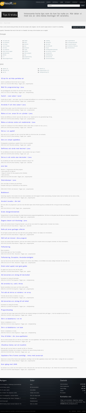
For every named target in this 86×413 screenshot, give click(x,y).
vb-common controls (51, 51)
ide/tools (26, 44)
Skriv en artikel (33, 404)
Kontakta (74, 411)
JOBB (61, 2)
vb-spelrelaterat (71, 40)
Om (70, 411)
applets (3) (5, 68)
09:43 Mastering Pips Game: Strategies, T (10, 398)
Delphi (25, 40)
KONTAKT (74, 2)
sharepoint (48, 42)
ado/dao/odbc (6, 53)
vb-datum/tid (49, 53)
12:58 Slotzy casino (5, 387)
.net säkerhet (6, 49)
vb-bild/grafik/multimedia (52, 49)
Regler (79, 411)
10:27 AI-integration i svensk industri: (9, 395)
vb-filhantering (49, 55)
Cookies (84, 411)
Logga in (82, 2)
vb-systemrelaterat (71, 44)
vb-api (47, 47)
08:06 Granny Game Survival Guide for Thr (10, 404)
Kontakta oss (33, 398)
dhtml (25, 42)
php (25, 55)
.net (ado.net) (6, 40)
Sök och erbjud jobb (35, 395)
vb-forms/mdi (49, 56)
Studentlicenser (34, 401)
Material (55, 2)
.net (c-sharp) (6, 46)
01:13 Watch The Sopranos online (8, 392)
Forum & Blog (40, 2)
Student (67, 2)
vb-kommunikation (50, 58)
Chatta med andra (34, 392)
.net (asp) (5, 44)
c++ (3, 56)
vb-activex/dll (49, 46)
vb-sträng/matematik (72, 42)
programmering (28, 56)
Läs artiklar (33, 390)
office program (27, 53)
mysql (25, 49)
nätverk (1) (42, 68)
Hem (1, 23)
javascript (26, 47)
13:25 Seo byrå (4, 401)
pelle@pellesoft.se (73, 403)
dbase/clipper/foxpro (8, 58)
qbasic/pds (26, 58)
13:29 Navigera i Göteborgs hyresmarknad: (10, 384)
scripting (48, 40)
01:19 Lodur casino (4, 390)
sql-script (48, 44)
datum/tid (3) (6, 70)
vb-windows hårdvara (72, 46)
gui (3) (4, 72)
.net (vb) (5, 47)
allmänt (4, 55)
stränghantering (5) (44, 72)
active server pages (7, 51)
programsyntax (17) (44, 70)
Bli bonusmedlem (34, 387)
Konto (48, 2)
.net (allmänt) (6, 42)
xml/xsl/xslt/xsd (71, 47)
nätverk (26, 51)
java (25, 46)
